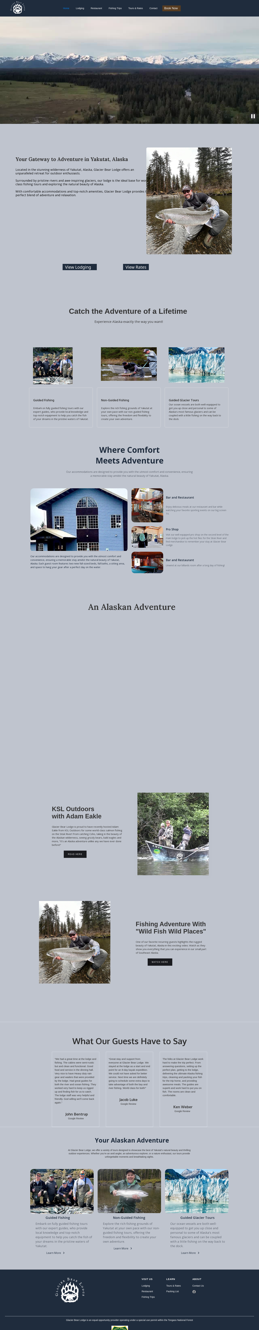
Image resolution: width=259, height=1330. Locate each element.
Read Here (75, 854)
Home (66, 8)
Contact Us (198, 1285)
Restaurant (96, 8)
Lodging (80, 8)
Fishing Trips (115, 8)
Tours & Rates (135, 8)
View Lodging (78, 267)
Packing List (172, 1291)
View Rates (136, 267)
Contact (153, 8)
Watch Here (160, 962)
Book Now (171, 8)
